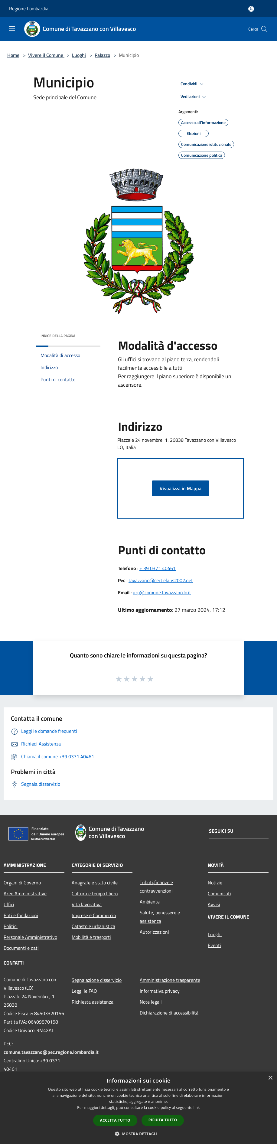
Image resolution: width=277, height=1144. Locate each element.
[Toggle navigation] (12, 28)
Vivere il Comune (46, 55)
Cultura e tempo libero (95, 893)
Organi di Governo (22, 882)
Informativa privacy (160, 991)
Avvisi (214, 904)
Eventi (214, 945)
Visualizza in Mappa (180, 488)
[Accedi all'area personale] (251, 9)
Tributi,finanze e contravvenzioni (156, 886)
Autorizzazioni (154, 932)
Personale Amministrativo (30, 937)
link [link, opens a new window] (197, 1107)
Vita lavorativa (87, 904)
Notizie (215, 882)
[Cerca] (264, 29)
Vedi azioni (194, 96)
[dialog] (138, 1108)
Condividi (193, 84)
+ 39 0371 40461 (157, 568)
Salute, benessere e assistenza (160, 917)
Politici (11, 926)
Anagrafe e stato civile (95, 882)
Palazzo (102, 55)
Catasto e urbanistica (93, 926)
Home (13, 55)
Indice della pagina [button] (58, 336)
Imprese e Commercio (94, 915)
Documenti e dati (21, 948)
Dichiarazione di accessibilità (169, 1012)
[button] (138, 1134)
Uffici (9, 904)
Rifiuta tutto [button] (162, 1120)
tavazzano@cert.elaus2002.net (161, 580)
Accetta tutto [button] (115, 1120)
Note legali (151, 1001)
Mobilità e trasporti (91, 937)
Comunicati (219, 893)
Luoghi (79, 55)
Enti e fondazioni (21, 915)
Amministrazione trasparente (170, 980)
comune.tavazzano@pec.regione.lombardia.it (51, 1052)
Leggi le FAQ (84, 991)
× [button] (270, 1078)
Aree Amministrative (25, 893)
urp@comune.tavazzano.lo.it (162, 592)
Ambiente (150, 901)
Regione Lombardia (28, 8)
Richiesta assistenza (92, 1001)
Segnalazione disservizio (97, 980)
